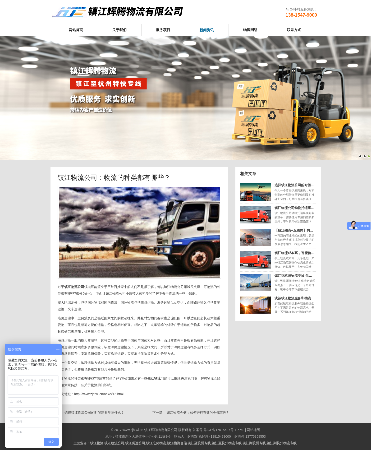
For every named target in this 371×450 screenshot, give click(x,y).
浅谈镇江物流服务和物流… (294, 298)
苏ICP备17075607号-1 (220, 430)
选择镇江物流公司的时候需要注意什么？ (94, 412)
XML (241, 430)
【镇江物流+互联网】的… (294, 230)
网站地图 (253, 430)
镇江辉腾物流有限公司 (121, 12)
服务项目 (163, 30)
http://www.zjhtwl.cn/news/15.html (99, 394)
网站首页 (76, 30)
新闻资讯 (207, 30)
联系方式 (294, 30)
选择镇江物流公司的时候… (294, 185)
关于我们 (119, 30)
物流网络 (250, 30)
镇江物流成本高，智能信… (294, 253)
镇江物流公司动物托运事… (294, 208)
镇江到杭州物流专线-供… (293, 276)
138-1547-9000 (301, 15)
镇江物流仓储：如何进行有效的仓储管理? (197, 412)
